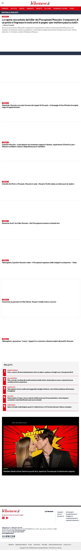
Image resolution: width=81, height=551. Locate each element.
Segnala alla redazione (21, 544)
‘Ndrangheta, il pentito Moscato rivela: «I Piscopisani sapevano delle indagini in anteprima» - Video (39, 262)
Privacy (30, 544)
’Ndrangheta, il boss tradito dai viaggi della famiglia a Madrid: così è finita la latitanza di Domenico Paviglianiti (40, 390)
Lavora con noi (67, 544)
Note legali (44, 544)
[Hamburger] (2, 3)
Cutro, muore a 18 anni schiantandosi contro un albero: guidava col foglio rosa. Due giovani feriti (40, 372)
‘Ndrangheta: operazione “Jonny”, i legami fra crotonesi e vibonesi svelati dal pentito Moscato (37, 341)
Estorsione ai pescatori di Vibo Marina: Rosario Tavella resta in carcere (29, 302)
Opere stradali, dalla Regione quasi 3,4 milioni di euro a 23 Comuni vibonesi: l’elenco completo (39, 407)
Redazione (11, 544)
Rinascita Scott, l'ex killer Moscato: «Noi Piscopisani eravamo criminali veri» (31, 223)
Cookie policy (36, 544)
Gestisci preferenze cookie (55, 544)
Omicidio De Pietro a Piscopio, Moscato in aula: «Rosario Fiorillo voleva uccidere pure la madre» (38, 184)
